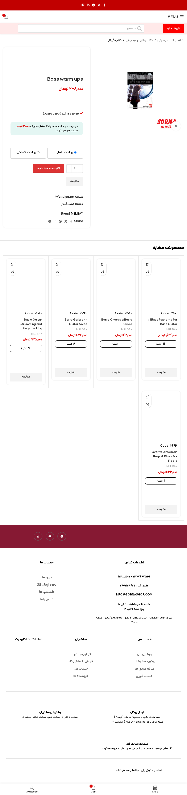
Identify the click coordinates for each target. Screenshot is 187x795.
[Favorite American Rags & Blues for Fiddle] (161, 416)
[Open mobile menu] (175, 17)
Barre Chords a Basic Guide (120, 322)
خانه (181, 40)
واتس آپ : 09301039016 (134, 586)
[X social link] (99, 5)
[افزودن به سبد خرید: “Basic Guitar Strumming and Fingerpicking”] (12, 264)
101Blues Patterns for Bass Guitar (161, 322)
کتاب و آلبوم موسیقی (139, 40)
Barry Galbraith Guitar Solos (75, 322)
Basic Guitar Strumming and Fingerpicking (30, 324)
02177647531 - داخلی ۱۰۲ (134, 577)
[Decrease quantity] (80, 168)
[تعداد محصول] (74, 168)
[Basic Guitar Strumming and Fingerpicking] (26, 283)
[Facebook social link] (104, 5)
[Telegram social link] (83, 5)
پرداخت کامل (65, 152)
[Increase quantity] (68, 168)
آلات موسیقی (165, 40)
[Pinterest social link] (93, 5)
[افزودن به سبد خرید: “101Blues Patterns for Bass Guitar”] (147, 264)
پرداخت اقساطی (26, 152)
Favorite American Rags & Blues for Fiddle (162, 456)
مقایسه (74, 181)
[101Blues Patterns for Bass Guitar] (161, 283)
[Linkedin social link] (88, 5)
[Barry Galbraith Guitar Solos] (71, 283)
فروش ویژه (173, 28)
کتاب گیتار (114, 40)
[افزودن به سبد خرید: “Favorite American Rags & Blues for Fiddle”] (147, 397)
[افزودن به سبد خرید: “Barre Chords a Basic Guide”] (102, 264)
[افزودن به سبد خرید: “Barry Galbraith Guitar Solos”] (57, 264)
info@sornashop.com (134, 595)
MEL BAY (77, 213)
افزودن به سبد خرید (48, 168)
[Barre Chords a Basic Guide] (116, 283)
